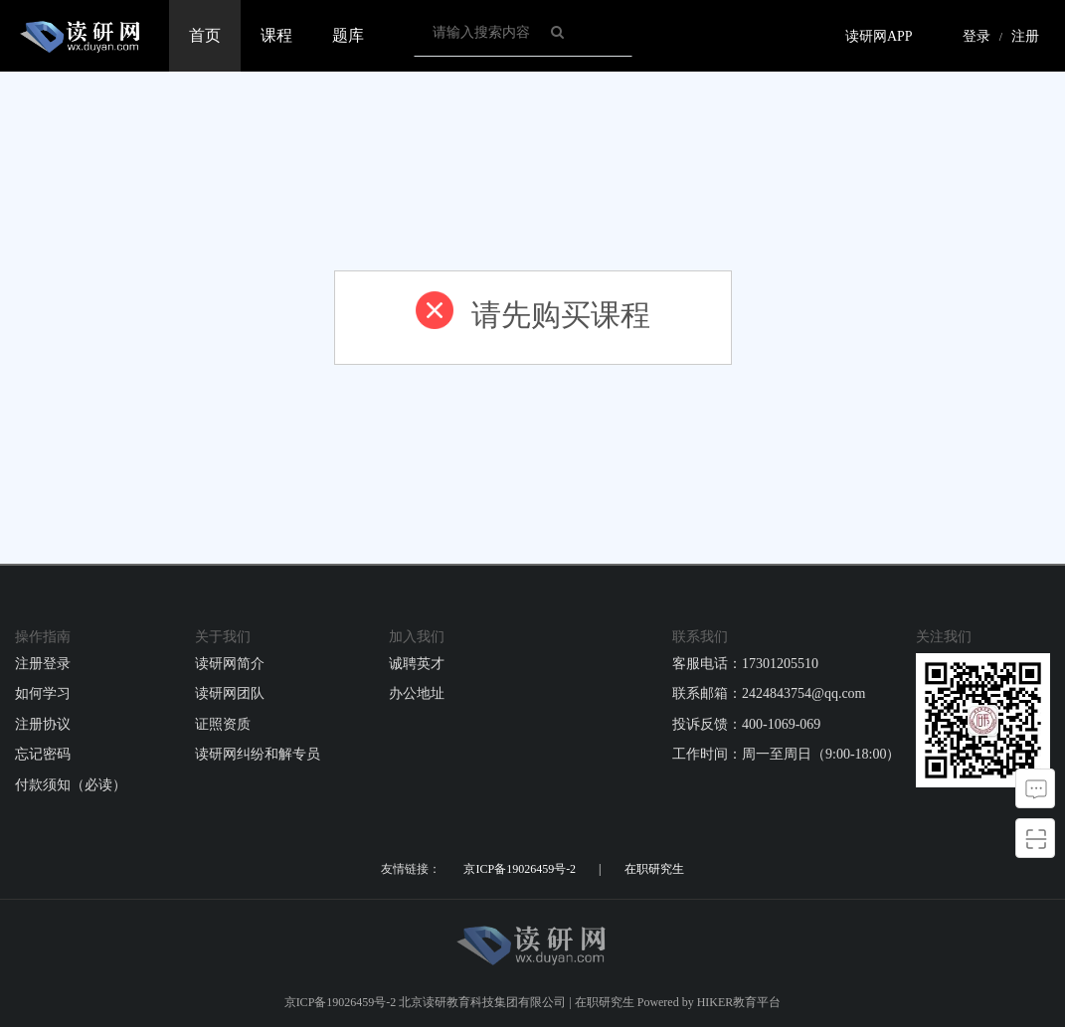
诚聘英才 (416, 663)
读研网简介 (230, 663)
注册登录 (43, 663)
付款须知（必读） (70, 784)
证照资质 (223, 724)
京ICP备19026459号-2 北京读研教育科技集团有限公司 (425, 1002)
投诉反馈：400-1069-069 (746, 724)
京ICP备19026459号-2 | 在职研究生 (573, 869)
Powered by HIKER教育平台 (709, 1002)
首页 (205, 35)
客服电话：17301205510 (745, 663)
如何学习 (43, 693)
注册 (1025, 36)
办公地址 (416, 693)
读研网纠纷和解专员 (257, 754)
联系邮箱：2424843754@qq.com (769, 693)
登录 (976, 36)
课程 (276, 35)
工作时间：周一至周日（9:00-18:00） (786, 754)
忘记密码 (43, 754)
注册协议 (43, 724)
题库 (348, 35)
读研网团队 (230, 693)
